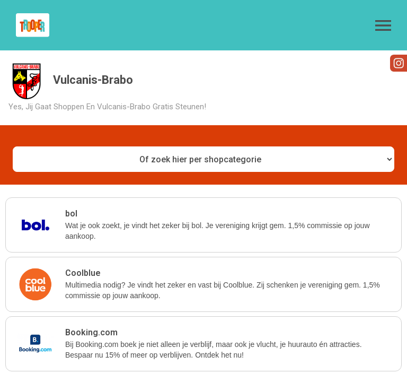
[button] (383, 25)
